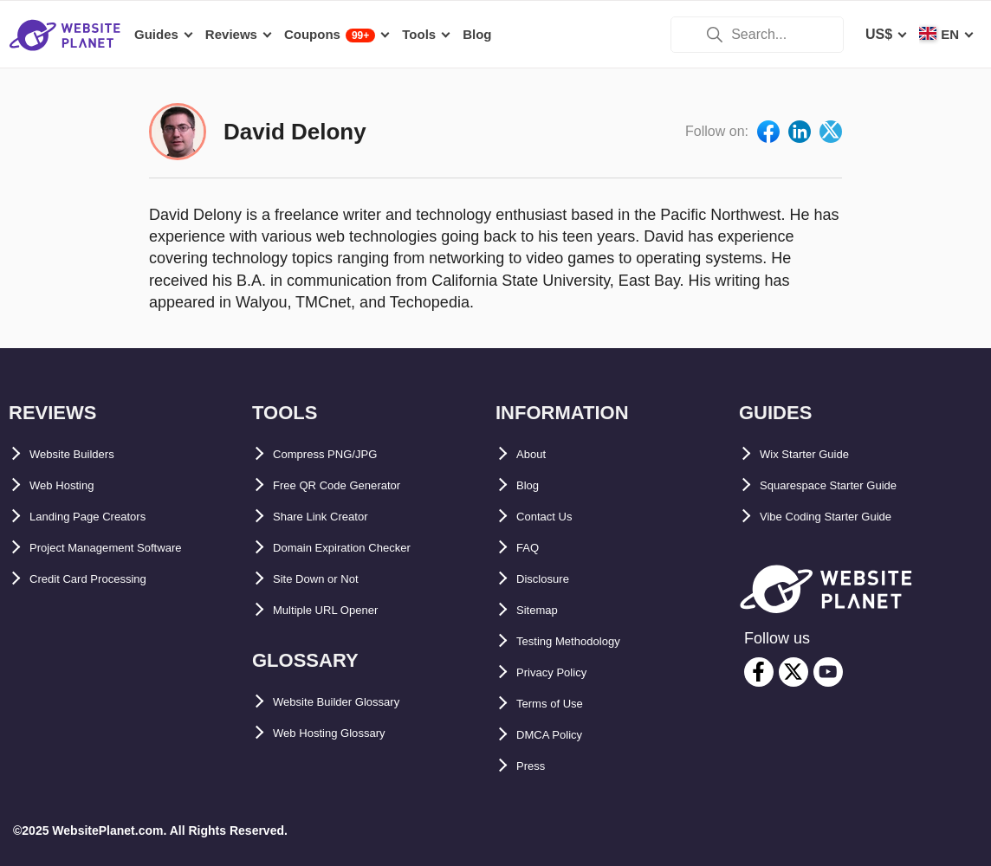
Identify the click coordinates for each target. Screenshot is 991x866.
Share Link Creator (335, 516)
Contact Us (552, 516)
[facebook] (759, 672)
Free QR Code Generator (354, 485)
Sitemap (543, 610)
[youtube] (828, 672)
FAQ (530, 547)
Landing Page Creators (105, 516)
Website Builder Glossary (357, 702)
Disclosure (551, 579)
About (536, 454)
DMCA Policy (559, 734)
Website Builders (85, 454)
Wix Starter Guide (818, 454)
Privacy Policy (563, 672)
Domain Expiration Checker (363, 547)
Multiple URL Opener (341, 610)
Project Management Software (128, 547)
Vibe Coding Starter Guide (846, 516)
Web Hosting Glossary (346, 733)
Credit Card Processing (106, 579)
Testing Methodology (585, 641)
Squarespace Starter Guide (848, 485)
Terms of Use (559, 703)
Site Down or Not (329, 579)
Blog (531, 485)
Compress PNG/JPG (339, 454)
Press (535, 766)
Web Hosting (71, 485)
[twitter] (793, 672)
